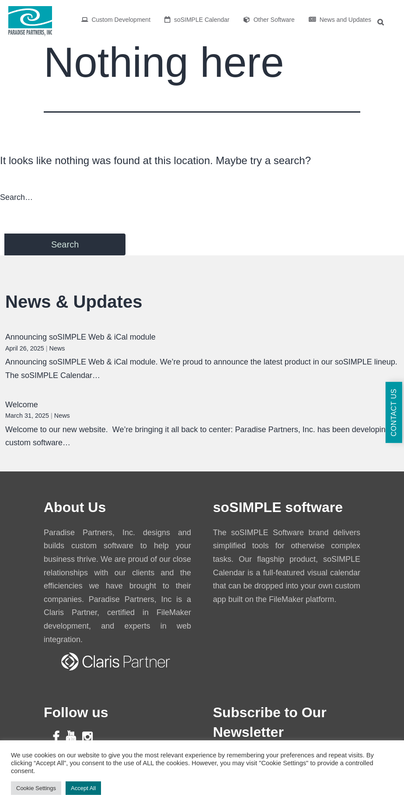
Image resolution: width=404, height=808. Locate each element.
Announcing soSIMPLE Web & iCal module (80, 337)
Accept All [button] (83, 788)
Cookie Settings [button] (36, 788)
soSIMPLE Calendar (197, 19)
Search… (16, 197)
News (57, 348)
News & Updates (73, 301)
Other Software (269, 19)
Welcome (21, 404)
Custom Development (116, 19)
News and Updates (340, 19)
